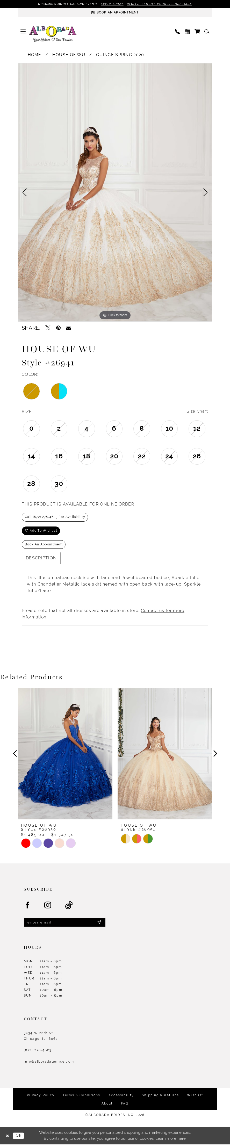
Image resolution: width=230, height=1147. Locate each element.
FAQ (124, 1106)
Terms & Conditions (81, 1098)
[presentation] (65, 756)
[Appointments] (115, 12)
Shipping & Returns (160, 1098)
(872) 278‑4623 (38, 1053)
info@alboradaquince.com (49, 1064)
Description (41, 560)
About (107, 1106)
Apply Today (112, 3)
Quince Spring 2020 (120, 55)
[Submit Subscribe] (99, 924)
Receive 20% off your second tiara (159, 3)
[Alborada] (52, 35)
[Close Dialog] (7, 1138)
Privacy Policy (41, 1098)
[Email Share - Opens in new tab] (68, 328)
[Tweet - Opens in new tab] (48, 328)
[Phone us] (177, 31)
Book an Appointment (44, 546)
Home (34, 55)
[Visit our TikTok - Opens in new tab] (69, 907)
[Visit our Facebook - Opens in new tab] (28, 907)
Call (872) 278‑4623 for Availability (55, 518)
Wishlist (195, 1098)
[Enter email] (64, 925)
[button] (23, 31)
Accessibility (121, 1098)
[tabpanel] (115, 193)
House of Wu (68, 55)
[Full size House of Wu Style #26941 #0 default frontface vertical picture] (115, 193)
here (181, 1141)
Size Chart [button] (197, 411)
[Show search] (207, 31)
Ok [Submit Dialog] (19, 1138)
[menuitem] (23, 31)
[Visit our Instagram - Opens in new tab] (48, 907)
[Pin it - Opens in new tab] (58, 328)
